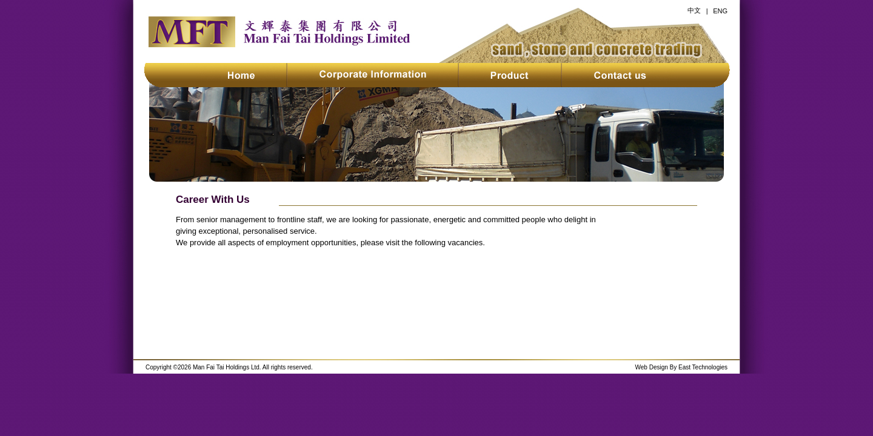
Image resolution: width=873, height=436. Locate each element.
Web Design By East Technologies (681, 367)
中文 (694, 10)
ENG (720, 11)
